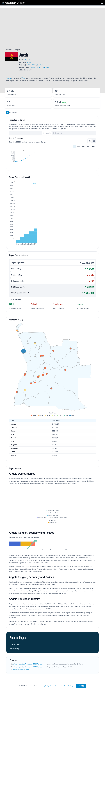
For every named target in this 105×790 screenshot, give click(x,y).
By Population (47, 133)
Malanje (13, 496)
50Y (88, 146)
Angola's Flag (14, 737)
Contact (57, 774)
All (74, 146)
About (63, 774)
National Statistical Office (22, 758)
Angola (8, 78)
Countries (8, 50)
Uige (12, 476)
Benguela (14, 486)
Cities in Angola (15, 733)
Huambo (46, 67)
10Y (78, 146)
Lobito (13, 493)
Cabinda (13, 479)
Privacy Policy (44, 774)
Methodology (70, 774)
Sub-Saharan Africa (44, 65)
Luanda (27, 60)
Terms (52, 774)
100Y (93, 146)
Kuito (12, 483)
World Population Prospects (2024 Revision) (28, 752)
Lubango (39, 67)
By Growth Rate (57, 133)
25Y (83, 146)
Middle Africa (31, 65)
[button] (102, 2)
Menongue (14, 489)
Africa (29, 62)
